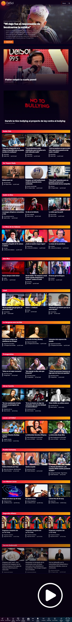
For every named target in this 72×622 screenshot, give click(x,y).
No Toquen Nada (7, 620)
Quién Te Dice (18, 620)
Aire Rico (28, 620)
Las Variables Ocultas (68, 621)
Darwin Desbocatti (13, 621)
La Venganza (43, 620)
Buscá (64, 3)
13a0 (33, 620)
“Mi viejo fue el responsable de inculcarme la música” (22, 25)
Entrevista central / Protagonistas (12, 21)
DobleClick (2, 620)
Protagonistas (49, 620)
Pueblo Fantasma (37, 621)
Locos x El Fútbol (54, 620)
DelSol (9, 3)
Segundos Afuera (61, 621)
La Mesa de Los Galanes (23, 621)
